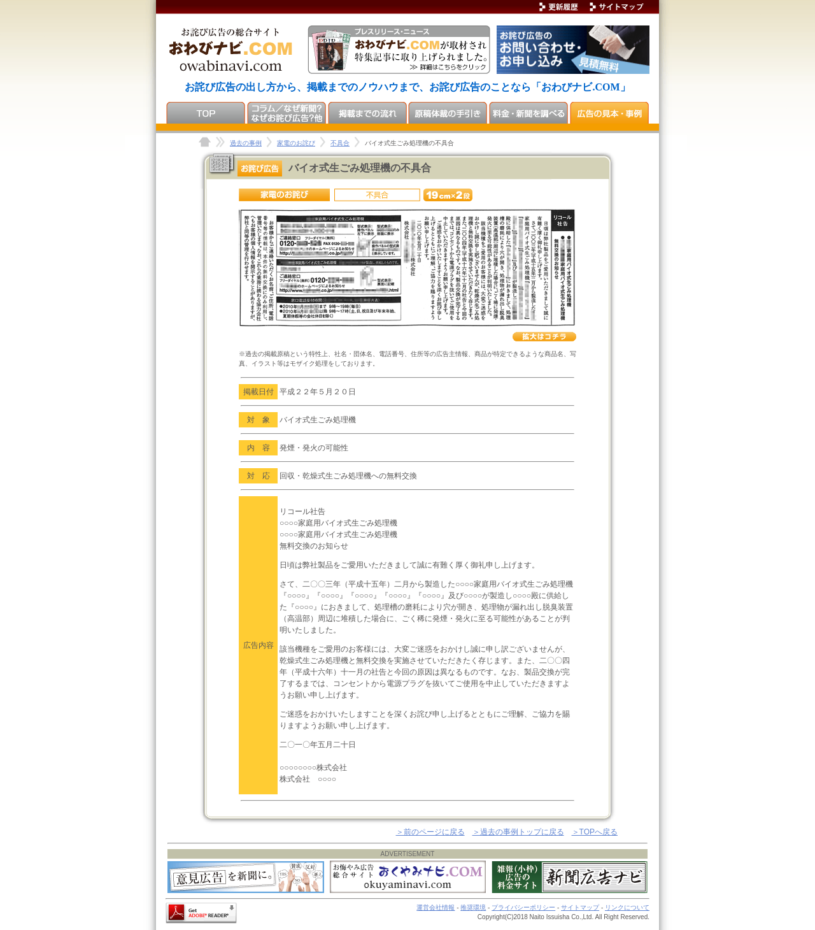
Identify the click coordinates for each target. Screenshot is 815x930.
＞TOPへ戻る (595, 831)
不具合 (340, 143)
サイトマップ (580, 907)
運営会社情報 (435, 907)
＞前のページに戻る (430, 831)
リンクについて (627, 907)
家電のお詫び (296, 143)
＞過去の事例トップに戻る (518, 831)
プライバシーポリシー (523, 907)
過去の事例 (246, 143)
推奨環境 (473, 907)
